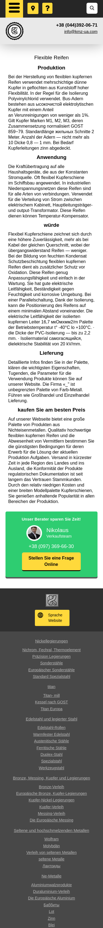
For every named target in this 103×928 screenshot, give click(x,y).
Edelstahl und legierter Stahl (51, 719)
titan (51, 686)
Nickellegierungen (51, 641)
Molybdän (51, 846)
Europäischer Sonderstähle (51, 670)
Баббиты (51, 905)
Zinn (51, 918)
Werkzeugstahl (51, 768)
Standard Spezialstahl (51, 676)
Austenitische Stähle (51, 741)
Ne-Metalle (51, 876)
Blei (51, 925)
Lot (51, 911)
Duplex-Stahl (51, 754)
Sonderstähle (51, 663)
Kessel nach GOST (51, 702)
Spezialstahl (51, 761)
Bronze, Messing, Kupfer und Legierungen (51, 778)
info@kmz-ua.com (81, 31)
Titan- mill (51, 695)
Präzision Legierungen (51, 656)
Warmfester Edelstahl (51, 734)
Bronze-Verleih (51, 787)
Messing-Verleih (51, 813)
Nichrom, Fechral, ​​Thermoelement (51, 650)
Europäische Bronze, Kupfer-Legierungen (51, 793)
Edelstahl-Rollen (52, 727)
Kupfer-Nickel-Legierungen (51, 800)
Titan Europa (52, 709)
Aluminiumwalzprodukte (51, 885)
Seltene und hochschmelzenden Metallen (51, 830)
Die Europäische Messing (51, 820)
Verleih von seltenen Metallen (51, 852)
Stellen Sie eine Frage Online (51, 561)
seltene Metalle (51, 859)
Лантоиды (51, 866)
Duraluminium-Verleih (51, 891)
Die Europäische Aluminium (51, 898)
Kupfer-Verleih (51, 807)
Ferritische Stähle (51, 748)
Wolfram (51, 839)
